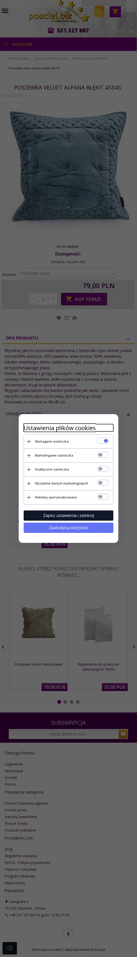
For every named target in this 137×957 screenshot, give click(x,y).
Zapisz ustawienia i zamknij (68, 515)
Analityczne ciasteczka (52, 469)
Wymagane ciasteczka (52, 441)
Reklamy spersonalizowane (56, 497)
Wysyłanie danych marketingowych (61, 483)
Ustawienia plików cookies (60, 427)
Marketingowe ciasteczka (54, 455)
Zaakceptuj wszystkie (68, 527)
